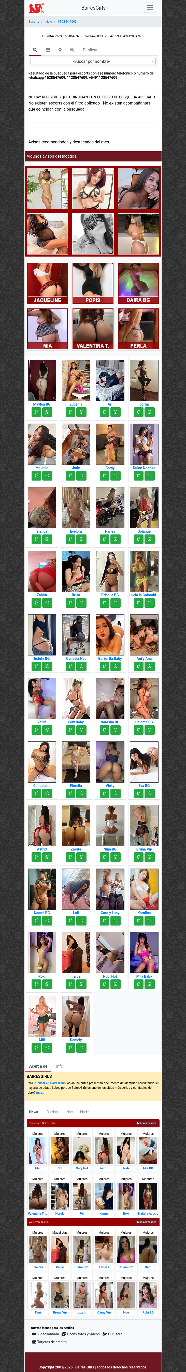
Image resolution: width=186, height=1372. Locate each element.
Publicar (90, 50)
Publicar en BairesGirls (50, 1083)
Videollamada (45, 1334)
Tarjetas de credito (49, 1342)
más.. (40, 1092)
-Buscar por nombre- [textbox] (91, 61)
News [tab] (33, 1112)
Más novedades (146, 1123)
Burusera (112, 1334)
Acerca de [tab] (38, 1066)
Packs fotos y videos (81, 1334)
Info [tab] (59, 1066)
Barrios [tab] (52, 1112)
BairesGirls (93, 8)
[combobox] (93, 61)
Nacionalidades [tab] (78, 1112)
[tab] (35, 50)
